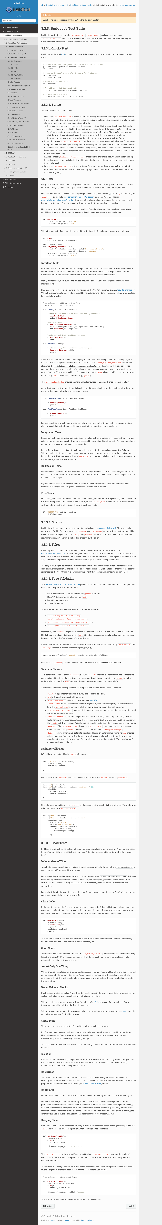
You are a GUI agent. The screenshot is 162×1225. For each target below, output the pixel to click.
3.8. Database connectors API (15, 168)
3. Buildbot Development (11, 35)
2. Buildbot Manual (10, 31)
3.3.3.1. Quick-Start (15, 61)
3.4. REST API (9, 153)
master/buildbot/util (107, 528)
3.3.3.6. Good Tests (14, 78)
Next (131, 1206)
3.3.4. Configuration (14, 82)
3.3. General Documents (13, 47)
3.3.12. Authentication (15, 111)
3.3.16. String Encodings (15, 125)
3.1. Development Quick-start (15, 39)
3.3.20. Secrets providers (16, 140)
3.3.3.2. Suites (13, 64)
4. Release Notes (9, 179)
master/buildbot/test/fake (53, 554)
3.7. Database (9, 164)
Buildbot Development (57, 5)
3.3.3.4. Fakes (12, 71)
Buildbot (19, 8)
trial (63, 54)
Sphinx (53, 1220)
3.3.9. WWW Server (14, 100)
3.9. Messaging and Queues (15, 172)
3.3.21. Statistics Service (15, 143)
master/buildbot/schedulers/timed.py (57, 200)
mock (125, 1011)
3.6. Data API (9, 161)
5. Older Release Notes (12, 183)
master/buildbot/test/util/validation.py (62, 585)
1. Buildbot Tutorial (10, 28)
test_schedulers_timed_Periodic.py (79, 197)
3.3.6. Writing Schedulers (16, 89)
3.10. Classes (9, 176)
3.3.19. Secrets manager (15, 136)
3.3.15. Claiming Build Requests (18, 122)
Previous (48, 1206)
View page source (127, 5)
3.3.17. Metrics (12, 129)
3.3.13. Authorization (14, 114)
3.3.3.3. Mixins (13, 68)
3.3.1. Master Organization (16, 50)
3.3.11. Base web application (17, 107)
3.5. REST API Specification (15, 157)
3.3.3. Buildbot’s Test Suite (15, 58)
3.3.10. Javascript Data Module (18, 104)
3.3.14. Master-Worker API (16, 118)
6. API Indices (8, 187)
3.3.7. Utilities (12, 93)
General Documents (81, 5)
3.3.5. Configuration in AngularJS (18, 86)
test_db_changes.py (126, 290)
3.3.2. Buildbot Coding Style (17, 54)
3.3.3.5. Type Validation (16, 75)
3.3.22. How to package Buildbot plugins (18, 148)
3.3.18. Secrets (12, 132)
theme (66, 1220)
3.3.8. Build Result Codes (16, 96)
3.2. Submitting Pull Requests (15, 43)
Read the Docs (87, 1220)
